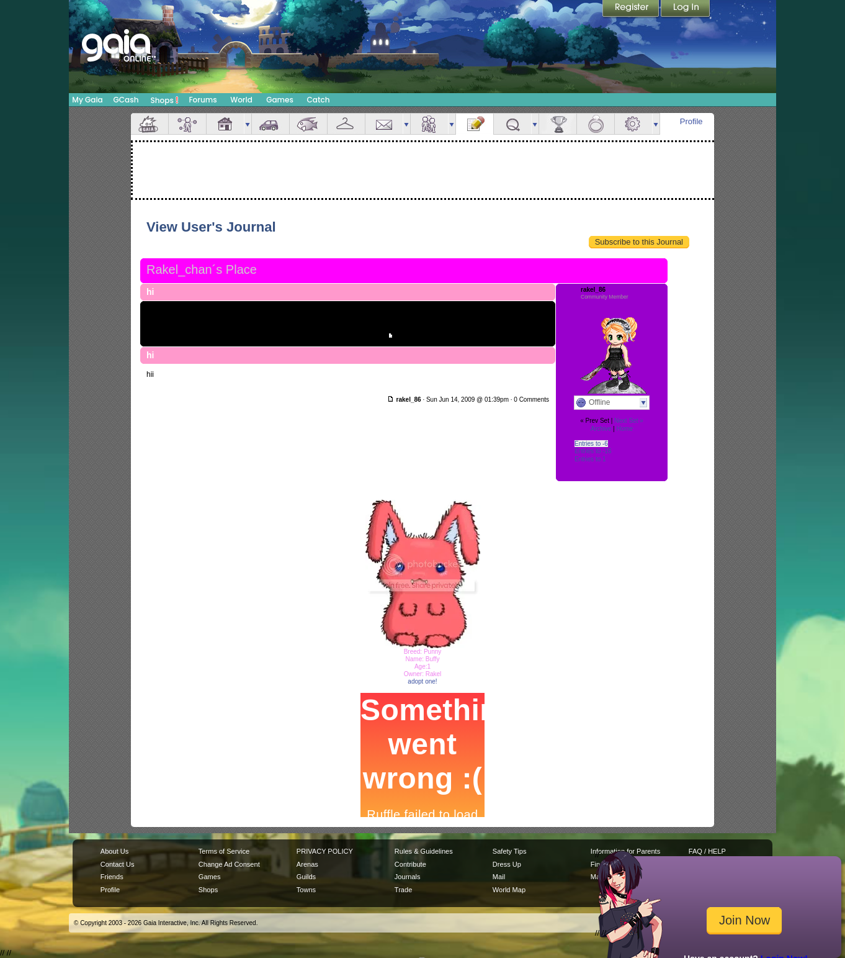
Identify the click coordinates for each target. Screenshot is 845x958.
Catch (318, 99)
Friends (429, 124)
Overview (149, 124)
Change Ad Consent (229, 864)
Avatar (187, 124)
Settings (633, 124)
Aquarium (308, 124)
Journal (474, 124)
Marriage (595, 124)
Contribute (410, 864)
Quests (512, 124)
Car (270, 124)
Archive (601, 428)
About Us (114, 851)
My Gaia (87, 99)
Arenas (307, 864)
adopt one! (422, 681)
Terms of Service (224, 851)
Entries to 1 (590, 459)
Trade (403, 889)
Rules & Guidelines (424, 851)
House (225, 124)
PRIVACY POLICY (325, 851)
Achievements (557, 124)
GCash (126, 99)
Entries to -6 (591, 443)
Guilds (306, 876)
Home (624, 428)
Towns (306, 889)
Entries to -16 (593, 451)
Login (685, 9)
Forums (203, 99)
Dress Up (507, 864)
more (247, 124)
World (241, 99)
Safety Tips (510, 851)
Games (279, 99)
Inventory (346, 124)
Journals (408, 876)
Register (631, 9)
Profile (691, 121)
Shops (165, 100)
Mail (384, 124)
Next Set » (628, 420)
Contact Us (118, 864)
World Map (509, 889)
